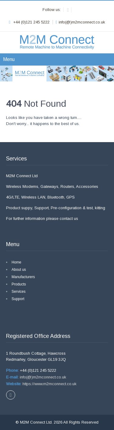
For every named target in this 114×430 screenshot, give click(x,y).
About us (19, 269)
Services (19, 291)
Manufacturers (23, 277)
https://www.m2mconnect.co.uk (49, 384)
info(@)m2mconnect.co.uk (42, 377)
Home (16, 262)
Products (19, 284)
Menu (9, 59)
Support (18, 299)
